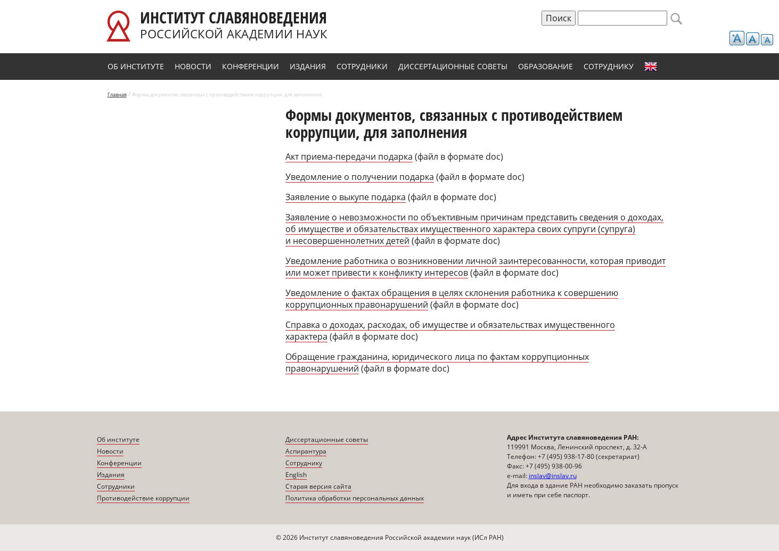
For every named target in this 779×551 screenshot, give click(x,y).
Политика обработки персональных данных (354, 498)
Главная (117, 94)
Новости (193, 66)
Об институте (136, 66)
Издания (308, 66)
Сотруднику (609, 66)
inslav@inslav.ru (553, 475)
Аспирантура (305, 451)
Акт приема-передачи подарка (349, 156)
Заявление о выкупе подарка (345, 197)
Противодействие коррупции (143, 498)
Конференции (250, 66)
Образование (545, 66)
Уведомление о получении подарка (359, 177)
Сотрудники (362, 66)
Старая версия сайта (318, 486)
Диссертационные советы (452, 66)
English (650, 66)
